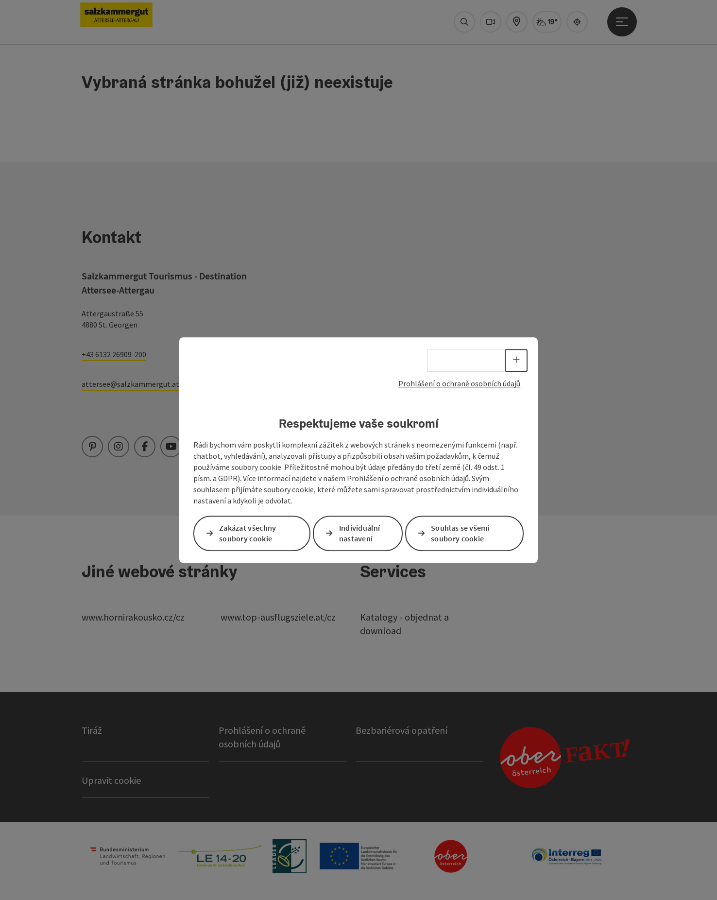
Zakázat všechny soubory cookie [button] (247, 533)
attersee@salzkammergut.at (130, 384)
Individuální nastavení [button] (359, 533)
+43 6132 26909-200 (114, 354)
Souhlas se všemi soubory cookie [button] (460, 533)
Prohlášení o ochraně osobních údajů (459, 383)
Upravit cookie (111, 780)
